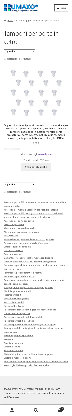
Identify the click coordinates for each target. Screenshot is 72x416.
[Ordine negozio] (19, 51)
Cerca (36, 410)
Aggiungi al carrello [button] (36, 166)
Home (10, 20)
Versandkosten (45, 154)
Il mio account (12, 410)
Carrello (56, 408)
